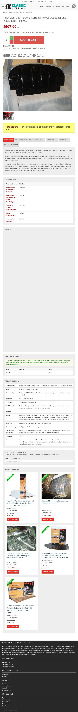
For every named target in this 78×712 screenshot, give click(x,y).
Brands (4, 684)
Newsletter (5, 704)
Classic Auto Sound (15, 12)
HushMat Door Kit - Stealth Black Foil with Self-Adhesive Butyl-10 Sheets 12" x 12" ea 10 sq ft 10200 (55, 555)
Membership (6, 706)
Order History (6, 700)
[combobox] (39, 461)
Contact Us (42, 1)
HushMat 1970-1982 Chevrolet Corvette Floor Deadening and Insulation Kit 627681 (19, 555)
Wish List (5, 702)
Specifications (52, 140)
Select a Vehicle (13, 126)
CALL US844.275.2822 (40, 55)
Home (42, 6)
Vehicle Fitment (21, 140)
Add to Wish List (39, 48)
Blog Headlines (6, 690)
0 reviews (16, 48)
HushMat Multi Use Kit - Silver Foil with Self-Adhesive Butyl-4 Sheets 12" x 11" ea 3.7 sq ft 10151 (20, 503)
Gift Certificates (6, 686)
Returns (4, 676)
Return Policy (6, 662)
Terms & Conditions (8, 666)
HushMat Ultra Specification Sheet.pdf (10, 190)
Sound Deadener (27, 12)
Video (42, 140)
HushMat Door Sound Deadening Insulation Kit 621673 (55, 502)
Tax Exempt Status (7, 664)
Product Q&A (64, 140)
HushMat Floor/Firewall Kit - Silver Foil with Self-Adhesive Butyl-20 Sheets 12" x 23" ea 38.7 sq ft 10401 (20, 609)
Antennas (65, 6)
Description (8, 140)
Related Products (11, 144)
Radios (48, 6)
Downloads (33, 140)
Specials (4, 688)
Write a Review (26, 48)
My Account (5, 698)
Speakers (56, 6)
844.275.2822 (32, 1)
